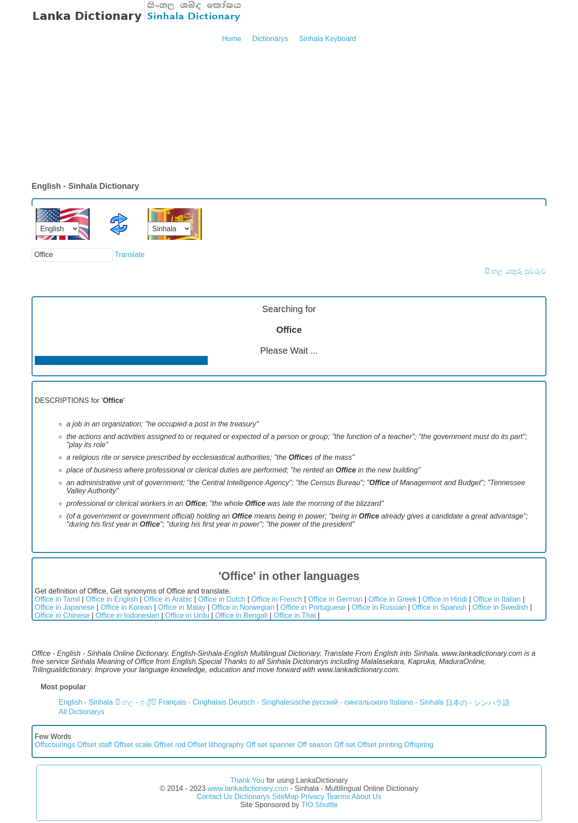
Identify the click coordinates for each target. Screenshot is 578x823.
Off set (344, 744)
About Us (367, 796)
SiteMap (285, 796)
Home (231, 38)
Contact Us (215, 796)
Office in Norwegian (242, 607)
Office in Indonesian (127, 615)
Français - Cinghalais (192, 702)
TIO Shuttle (319, 805)
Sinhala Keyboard (327, 38)
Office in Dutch (222, 599)
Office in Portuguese (313, 607)
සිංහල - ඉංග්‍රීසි (136, 702)
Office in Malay (182, 607)
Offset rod (170, 744)
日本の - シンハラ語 (478, 702)
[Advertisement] (289, 113)
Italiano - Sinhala (416, 702)
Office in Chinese (62, 615)
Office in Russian (379, 607)
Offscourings (55, 744)
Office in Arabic (168, 599)
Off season (314, 744)
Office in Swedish (500, 607)
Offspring (419, 744)
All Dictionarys (81, 711)
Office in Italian (497, 599)
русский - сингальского (350, 702)
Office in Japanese (64, 607)
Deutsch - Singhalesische (269, 702)
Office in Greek (392, 599)
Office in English (112, 599)
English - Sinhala (86, 702)
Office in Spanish (439, 607)
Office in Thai (295, 615)
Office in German (335, 599)
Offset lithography (215, 744)
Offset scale (133, 744)
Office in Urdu (187, 615)
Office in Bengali (241, 615)
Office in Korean (126, 607)
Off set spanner (270, 744)
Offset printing (379, 744)
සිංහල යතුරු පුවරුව (515, 271)
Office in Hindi (444, 599)
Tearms (338, 796)
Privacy (312, 796)
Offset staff (94, 744)
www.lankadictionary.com (248, 788)
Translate (129, 254)
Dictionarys (270, 38)
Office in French (276, 599)
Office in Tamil (57, 599)
